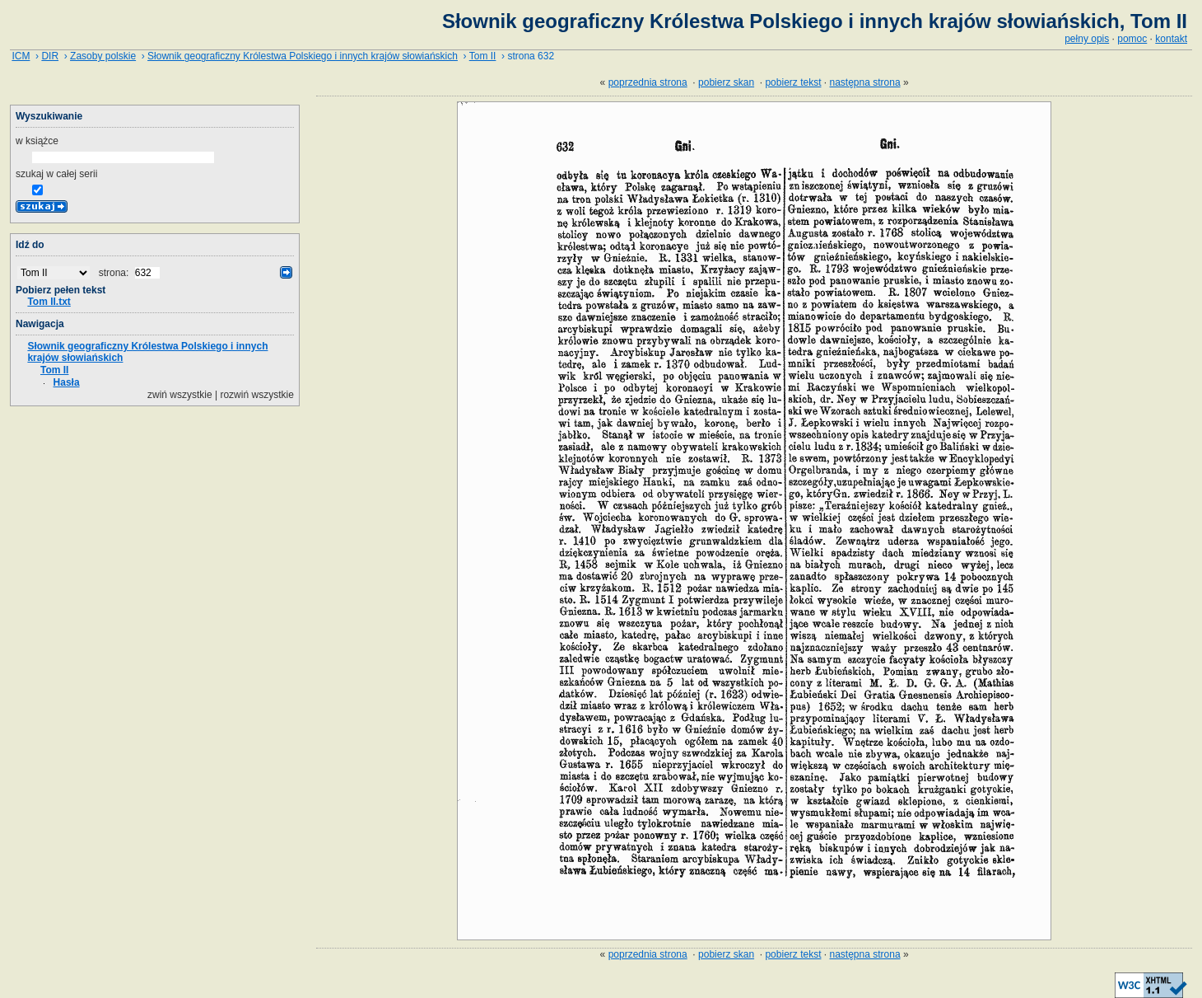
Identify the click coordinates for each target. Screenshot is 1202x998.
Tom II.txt (48, 301)
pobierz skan (726, 82)
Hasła (67, 382)
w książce (37, 141)
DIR (49, 56)
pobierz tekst (793, 82)
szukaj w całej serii (56, 174)
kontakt (1171, 39)
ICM (21, 56)
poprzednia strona (647, 82)
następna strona (865, 82)
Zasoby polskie (103, 56)
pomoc (1132, 39)
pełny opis (1087, 39)
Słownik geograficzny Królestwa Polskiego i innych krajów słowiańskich (302, 56)
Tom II (482, 56)
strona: (115, 273)
